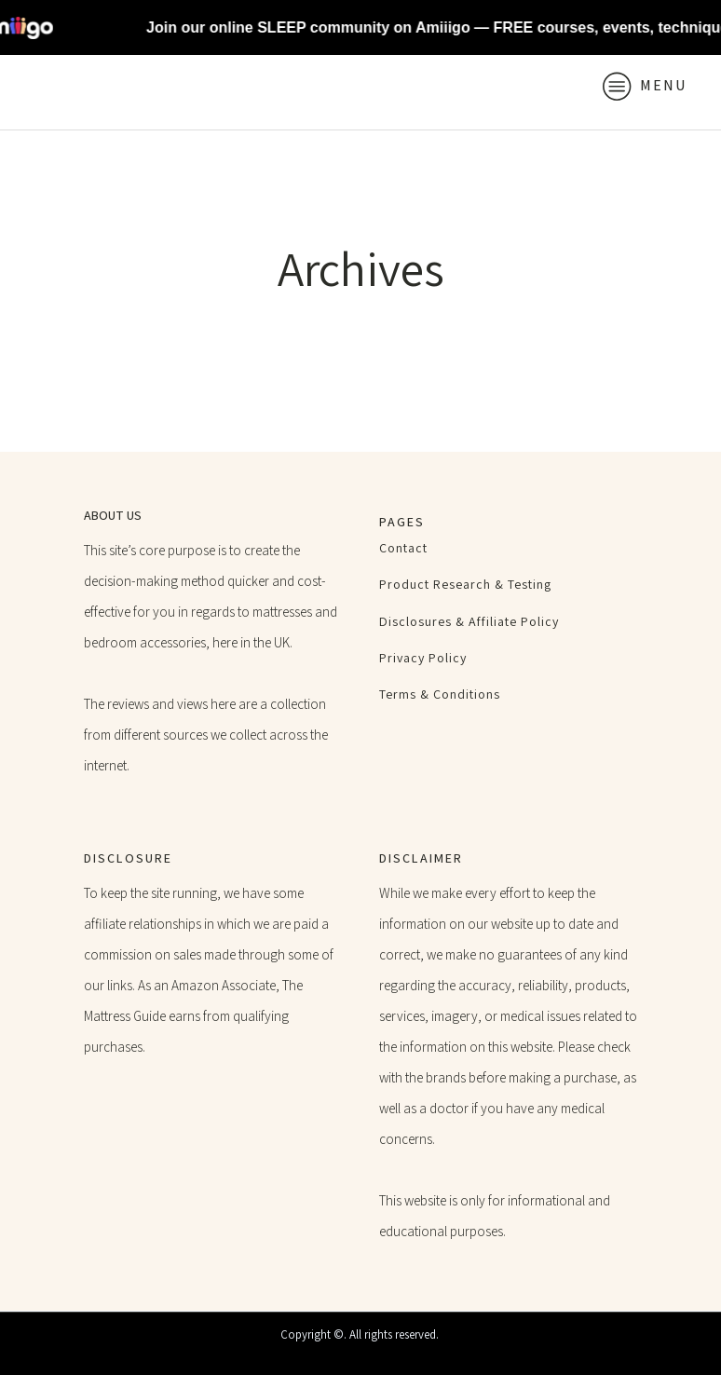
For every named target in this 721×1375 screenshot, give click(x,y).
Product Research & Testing (465, 585)
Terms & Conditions (439, 694)
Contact (403, 548)
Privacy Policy (423, 658)
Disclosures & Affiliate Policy (469, 622)
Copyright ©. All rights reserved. (361, 1334)
